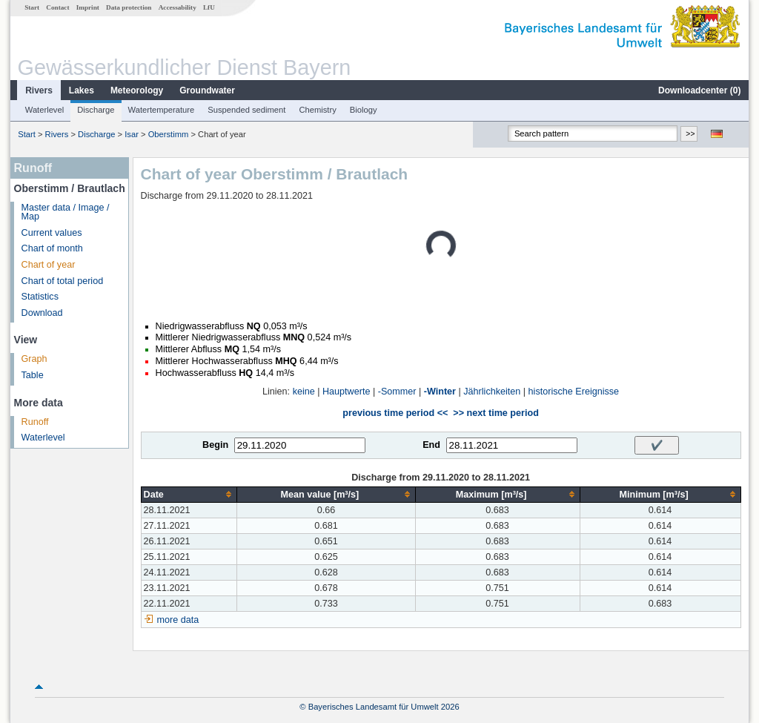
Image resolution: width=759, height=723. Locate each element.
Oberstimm (168, 134)
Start (31, 7)
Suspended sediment (246, 109)
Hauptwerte (346, 391)
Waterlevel (44, 109)
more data (178, 620)
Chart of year (48, 265)
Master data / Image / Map (65, 212)
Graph (34, 359)
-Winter (440, 391)
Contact (57, 7)
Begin (215, 445)
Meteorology (136, 90)
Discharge (95, 109)
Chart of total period (62, 281)
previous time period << (395, 413)
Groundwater (207, 90)
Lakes (81, 90)
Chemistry (317, 109)
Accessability (177, 7)
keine (304, 391)
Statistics (40, 296)
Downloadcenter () (699, 90)
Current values (51, 233)
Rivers (39, 90)
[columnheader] (189, 494)
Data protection (128, 7)
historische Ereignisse (574, 391)
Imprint (87, 7)
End (431, 445)
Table (32, 375)
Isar (132, 134)
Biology (363, 109)
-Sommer (397, 391)
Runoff (35, 422)
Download (42, 313)
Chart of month (52, 248)
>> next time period (495, 413)
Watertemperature (161, 109)
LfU (209, 7)
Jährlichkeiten (491, 391)
